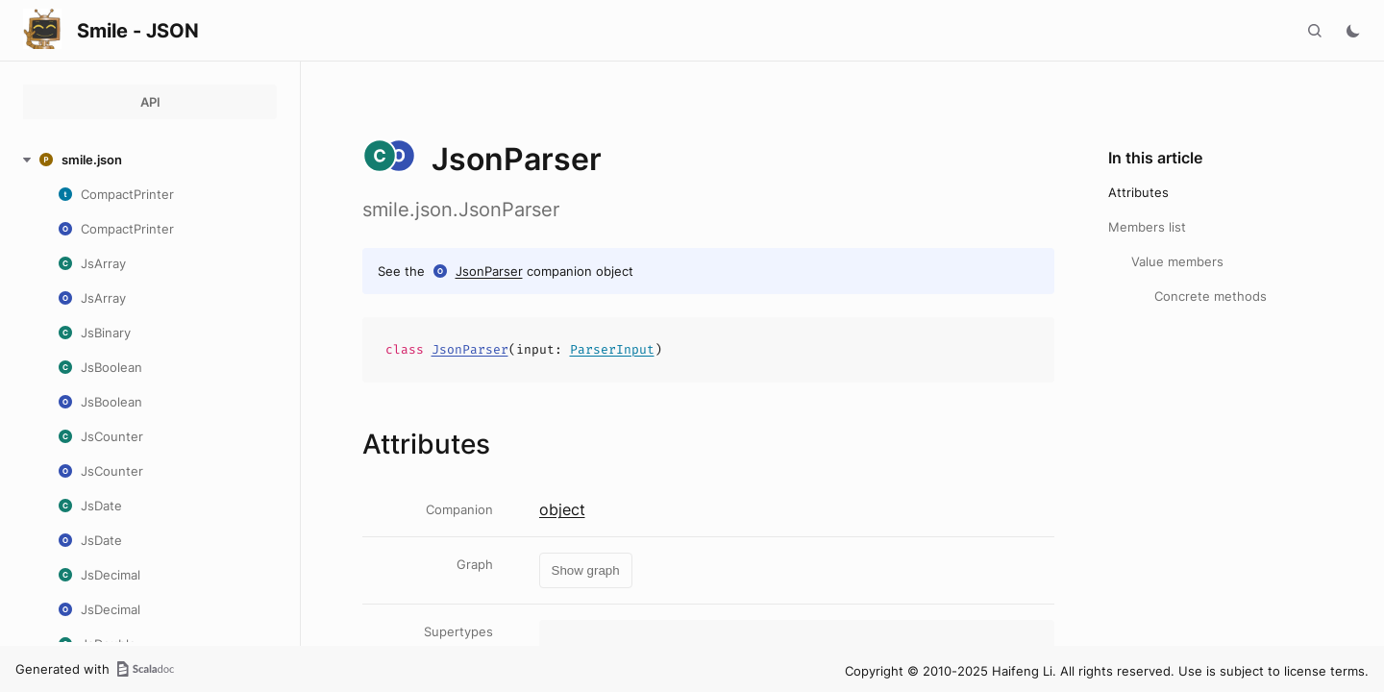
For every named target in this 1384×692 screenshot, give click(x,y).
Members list (1147, 227)
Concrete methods (1210, 296)
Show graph (586, 570)
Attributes (1138, 192)
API (150, 102)
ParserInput (612, 349)
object (562, 509)
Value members (1177, 261)
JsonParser (489, 271)
